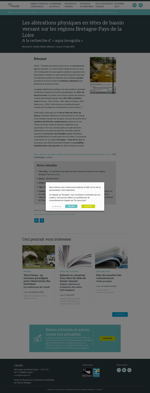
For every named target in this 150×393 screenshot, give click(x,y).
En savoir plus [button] (56, 206)
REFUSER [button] (69, 206)
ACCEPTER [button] (86, 206)
